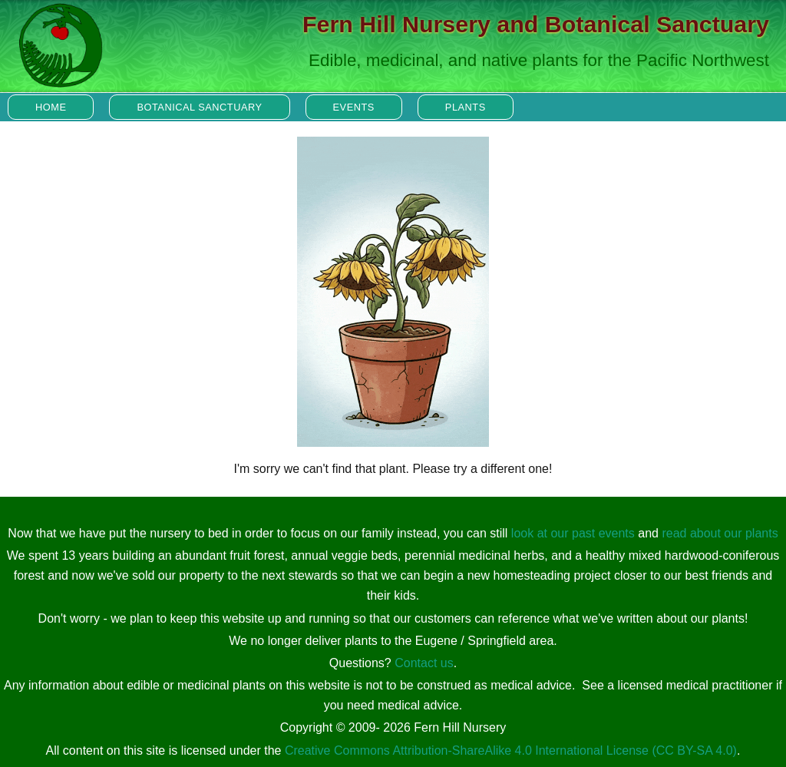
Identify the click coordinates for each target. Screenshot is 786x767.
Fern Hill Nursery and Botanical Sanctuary (535, 24)
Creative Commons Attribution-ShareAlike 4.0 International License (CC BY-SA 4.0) (511, 750)
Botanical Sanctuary (199, 107)
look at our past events (573, 533)
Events (354, 107)
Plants (465, 107)
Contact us (424, 662)
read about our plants (720, 533)
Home (50, 107)
